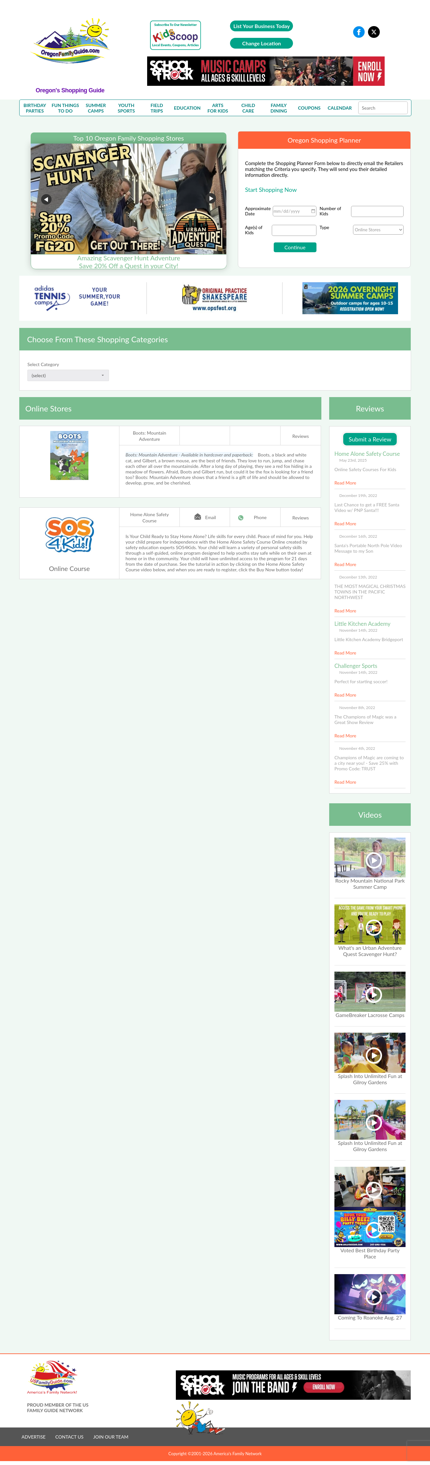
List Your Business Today (261, 26)
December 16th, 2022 (358, 536)
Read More (345, 483)
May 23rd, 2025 (353, 460)
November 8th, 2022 (357, 707)
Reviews (300, 436)
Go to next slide (211, 199)
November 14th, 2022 (358, 630)
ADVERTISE (34, 1437)
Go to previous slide (46, 199)
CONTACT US (69, 1437)
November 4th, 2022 (357, 748)
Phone (260, 517)
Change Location (261, 43)
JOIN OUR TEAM (111, 1437)
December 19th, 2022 (358, 495)
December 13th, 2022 (358, 577)
